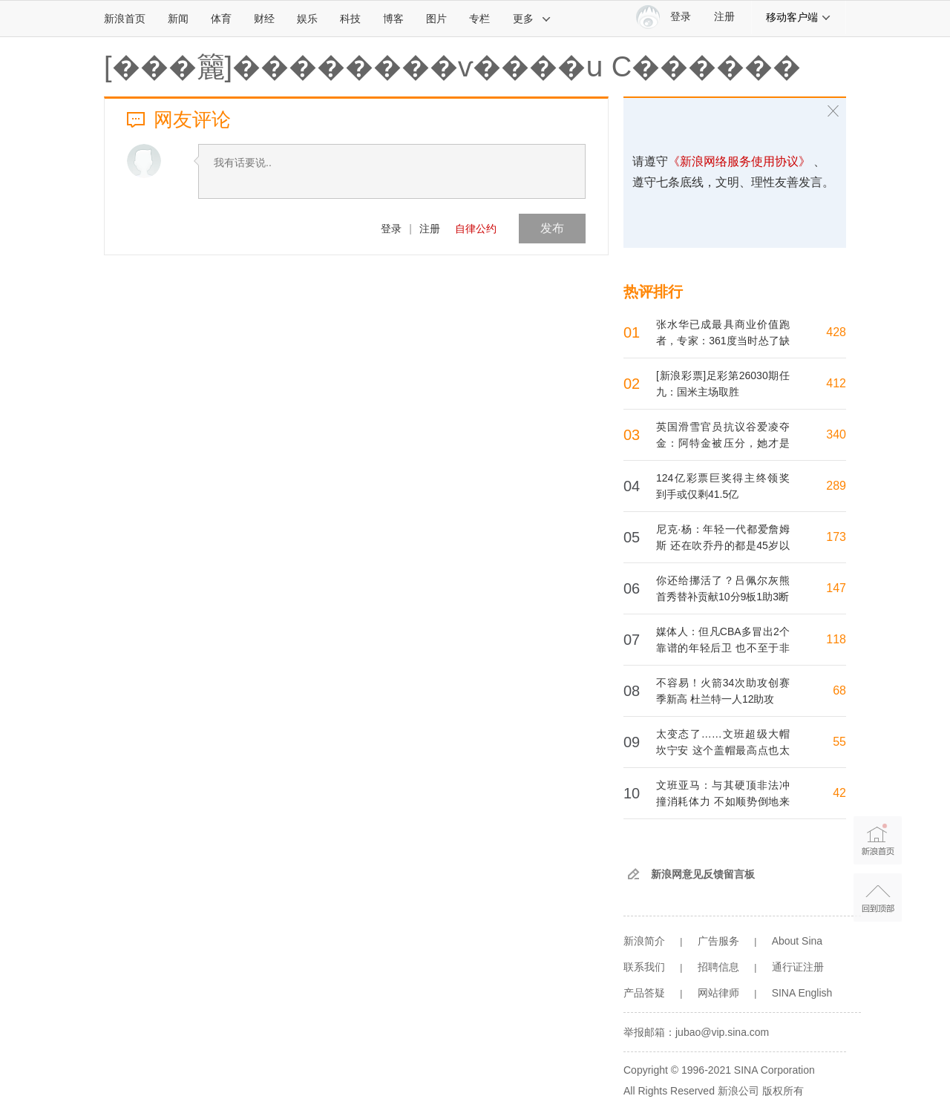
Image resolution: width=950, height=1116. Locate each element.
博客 (393, 18)
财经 (264, 18)
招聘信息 (718, 967)
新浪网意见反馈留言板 (703, 874)
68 (839, 690)
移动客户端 (798, 17)
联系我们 (644, 967)
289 (836, 485)
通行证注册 (798, 967)
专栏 (479, 18)
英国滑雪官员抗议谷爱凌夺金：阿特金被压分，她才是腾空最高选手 (723, 443)
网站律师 (718, 993)
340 (836, 434)
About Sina (797, 941)
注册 (724, 16)
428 (836, 332)
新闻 (178, 18)
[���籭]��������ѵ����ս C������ (452, 66)
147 (836, 588)
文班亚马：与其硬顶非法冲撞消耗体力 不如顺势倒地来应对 (723, 801)
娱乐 (307, 18)
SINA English (802, 993)
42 (839, 793)
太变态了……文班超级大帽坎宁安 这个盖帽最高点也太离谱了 (723, 750)
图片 (436, 18)
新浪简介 (644, 941)
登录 (391, 228)
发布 (552, 228)
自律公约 (476, 228)
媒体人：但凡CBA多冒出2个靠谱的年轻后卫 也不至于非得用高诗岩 (723, 648)
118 (836, 639)
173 (836, 537)
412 (836, 383)
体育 (221, 18)
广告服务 (718, 941)
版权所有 (783, 1091)
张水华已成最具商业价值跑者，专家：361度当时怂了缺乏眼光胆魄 (723, 340)
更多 (532, 18)
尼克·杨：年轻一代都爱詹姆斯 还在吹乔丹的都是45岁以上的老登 (723, 545)
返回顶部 (878, 897)
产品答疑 (644, 993)
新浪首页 (124, 18)
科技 (350, 18)
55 (839, 741)
